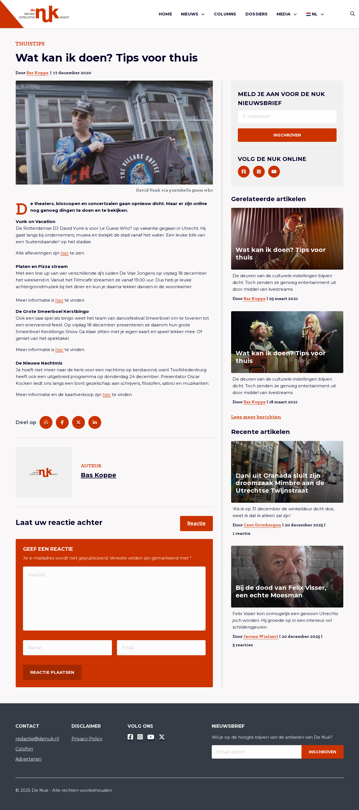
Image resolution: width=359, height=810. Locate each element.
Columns (225, 14)
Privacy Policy (87, 738)
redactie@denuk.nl (37, 738)
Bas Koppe (37, 72)
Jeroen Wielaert (260, 636)
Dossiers (256, 14)
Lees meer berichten (256, 416)
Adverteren (28, 759)
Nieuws (189, 14)
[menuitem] (165, 14)
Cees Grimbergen (262, 524)
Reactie (196, 523)
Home (165, 14)
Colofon (24, 749)
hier (65, 253)
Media (284, 14)
